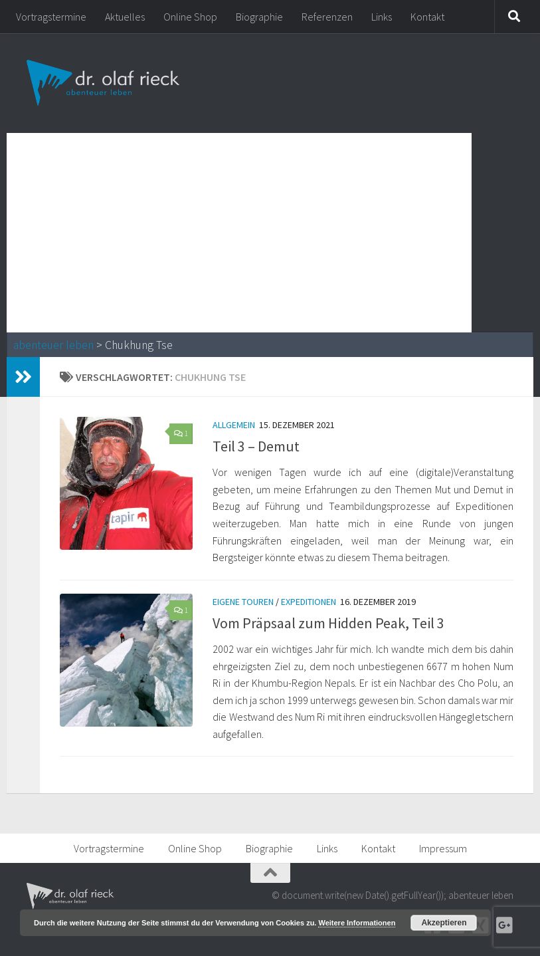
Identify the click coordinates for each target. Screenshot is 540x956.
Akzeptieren (443, 922)
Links (381, 16)
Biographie (259, 16)
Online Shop (190, 16)
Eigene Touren (243, 602)
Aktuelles (125, 16)
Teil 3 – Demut (256, 446)
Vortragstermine (51, 16)
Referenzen (327, 16)
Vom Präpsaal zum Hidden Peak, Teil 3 (328, 623)
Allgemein (234, 425)
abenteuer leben (53, 345)
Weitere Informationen (356, 923)
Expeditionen (308, 602)
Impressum (443, 848)
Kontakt (427, 16)
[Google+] (504, 925)
